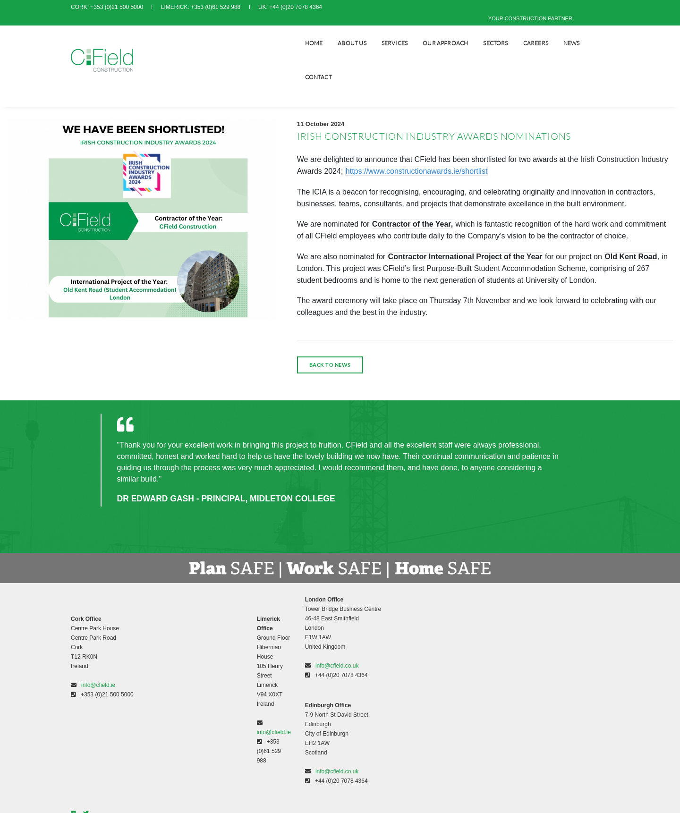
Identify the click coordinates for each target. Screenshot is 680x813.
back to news (330, 362)
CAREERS (523, 31)
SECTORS (482, 31)
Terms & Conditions (371, 613)
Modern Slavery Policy (375, 632)
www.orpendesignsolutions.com (432, 694)
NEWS (559, 31)
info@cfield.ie (98, 679)
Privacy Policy (364, 623)
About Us (339, 31)
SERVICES (382, 31)
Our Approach (432, 31)
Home (301, 31)
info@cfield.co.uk (241, 661)
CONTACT (595, 31)
